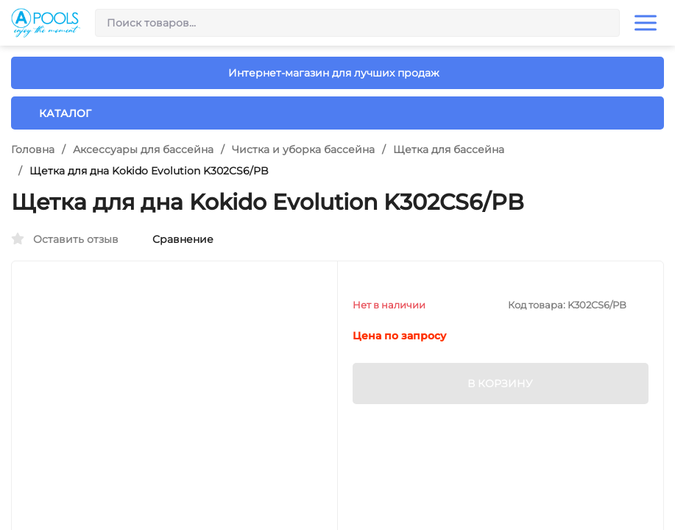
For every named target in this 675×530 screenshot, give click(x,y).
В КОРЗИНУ (500, 383)
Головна (32, 149)
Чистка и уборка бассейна (303, 149)
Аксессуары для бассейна (143, 149)
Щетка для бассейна (448, 149)
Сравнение (175, 239)
